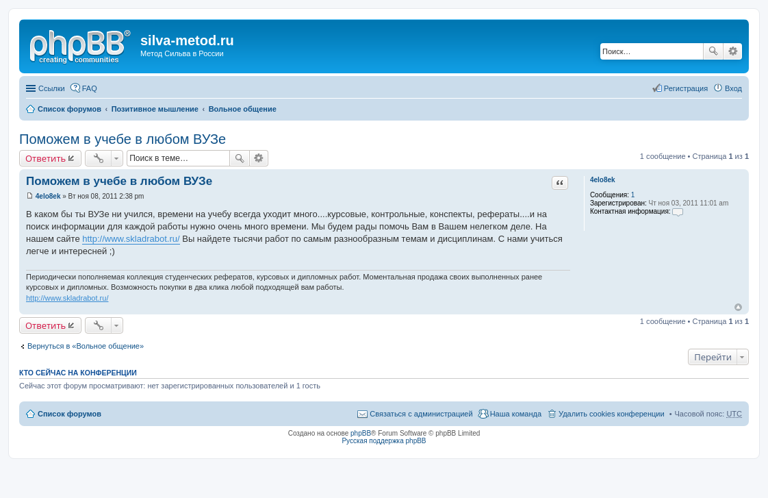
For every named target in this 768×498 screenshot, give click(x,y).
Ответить (45, 158)
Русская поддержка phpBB (384, 441)
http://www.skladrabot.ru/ (130, 239)
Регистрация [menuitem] (686, 88)
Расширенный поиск (733, 51)
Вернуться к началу (738, 307)
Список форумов (69, 109)
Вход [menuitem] (733, 88)
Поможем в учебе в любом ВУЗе (122, 139)
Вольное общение (243, 109)
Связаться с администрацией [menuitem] (421, 414)
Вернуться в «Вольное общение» (85, 346)
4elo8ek (602, 180)
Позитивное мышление (155, 109)
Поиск (713, 51)
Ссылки (51, 88)
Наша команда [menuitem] (515, 414)
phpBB (360, 433)
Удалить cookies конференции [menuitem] (612, 414)
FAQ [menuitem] (89, 88)
